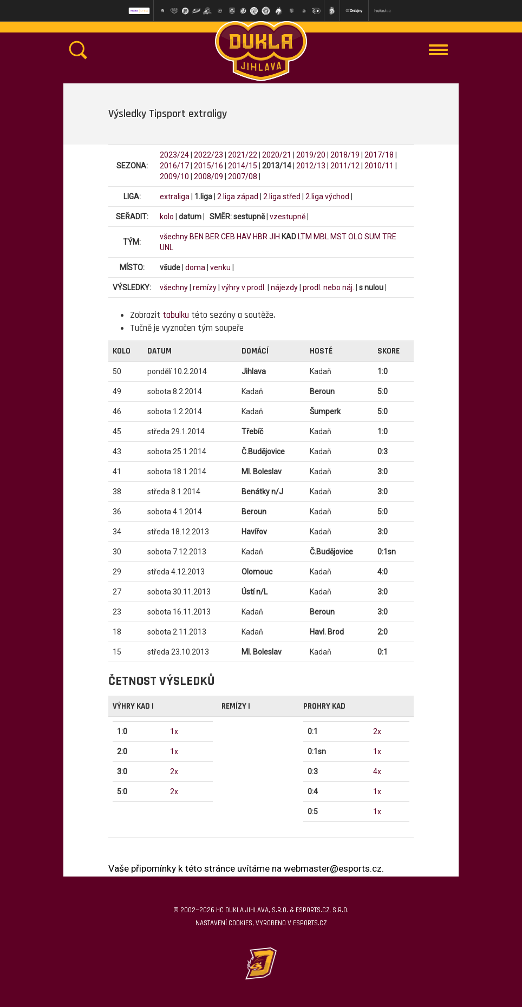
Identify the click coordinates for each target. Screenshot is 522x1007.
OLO (355, 236)
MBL (321, 236)
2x (174, 771)
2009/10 (174, 176)
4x (377, 771)
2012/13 (310, 165)
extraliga (175, 196)
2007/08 (242, 176)
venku (220, 267)
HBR (260, 236)
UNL (166, 247)
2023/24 (174, 155)
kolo (167, 216)
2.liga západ (237, 196)
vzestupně (287, 216)
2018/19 (345, 155)
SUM (372, 236)
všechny (174, 236)
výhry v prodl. (243, 287)
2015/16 (208, 165)
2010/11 (379, 165)
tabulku (175, 315)
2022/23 (208, 155)
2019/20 (310, 155)
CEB (228, 236)
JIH (274, 236)
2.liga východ (327, 196)
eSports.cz (310, 923)
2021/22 (242, 155)
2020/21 (276, 155)
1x (174, 731)
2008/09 (208, 176)
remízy (205, 287)
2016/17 (174, 165)
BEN (197, 236)
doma (195, 267)
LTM (305, 236)
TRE (389, 236)
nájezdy (284, 287)
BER (212, 236)
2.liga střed (282, 196)
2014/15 (242, 165)
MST (338, 236)
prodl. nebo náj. (328, 287)
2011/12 (345, 165)
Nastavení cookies (223, 923)
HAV (244, 236)
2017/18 (379, 155)
